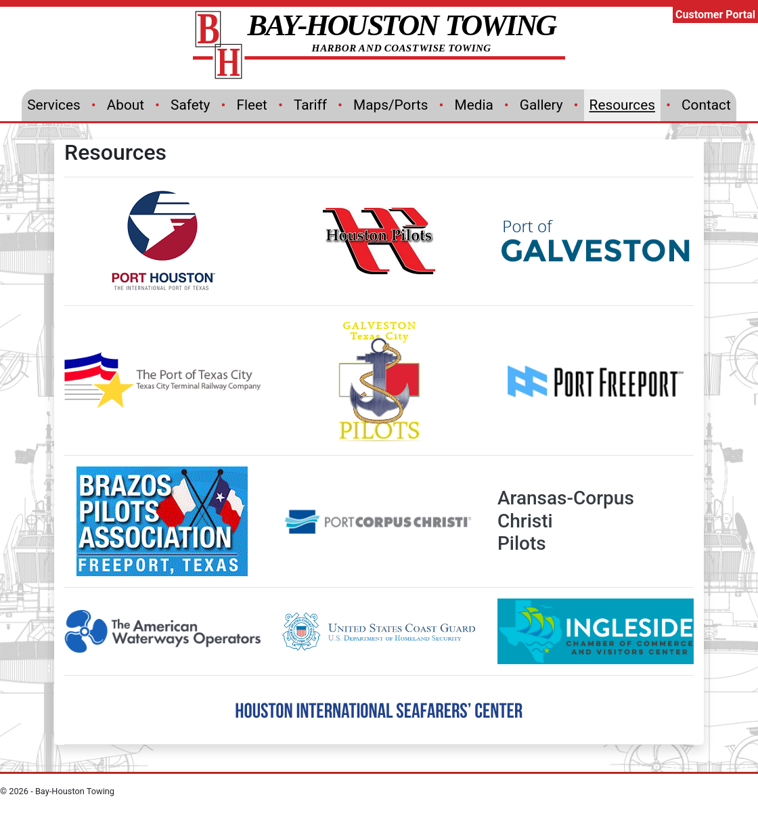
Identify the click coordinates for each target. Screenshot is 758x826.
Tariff (310, 105)
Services (53, 105)
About (125, 105)
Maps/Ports (390, 105)
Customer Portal (715, 14)
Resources (622, 105)
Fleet (251, 105)
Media (474, 105)
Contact (706, 105)
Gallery (541, 105)
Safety (190, 105)
